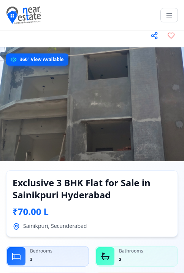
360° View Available (42, 59)
